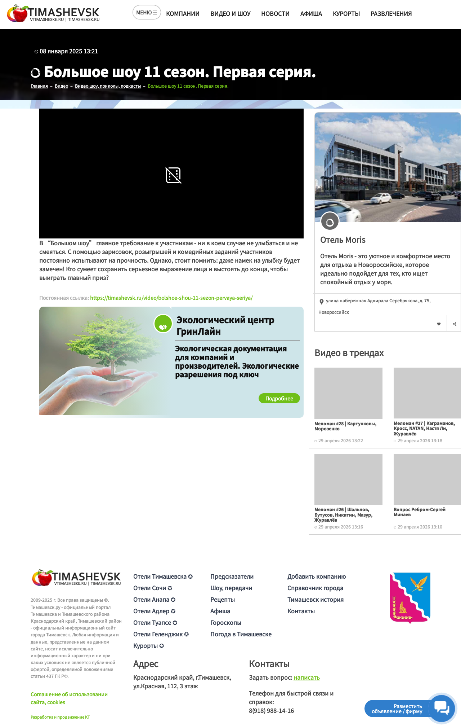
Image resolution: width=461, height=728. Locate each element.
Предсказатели (232, 576)
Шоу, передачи (231, 587)
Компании (183, 13)
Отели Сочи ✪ (152, 587)
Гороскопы (225, 622)
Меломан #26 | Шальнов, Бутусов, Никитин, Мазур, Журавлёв (343, 514)
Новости (275, 13)
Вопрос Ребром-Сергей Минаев (420, 511)
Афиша (311, 13)
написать (307, 677)
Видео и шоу (230, 13)
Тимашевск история (315, 599)
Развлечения (391, 13)
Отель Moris (342, 239)
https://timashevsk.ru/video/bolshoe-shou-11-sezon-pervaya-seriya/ (171, 297)
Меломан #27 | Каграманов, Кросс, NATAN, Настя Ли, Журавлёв (424, 428)
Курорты (346, 13)
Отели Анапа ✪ (154, 599)
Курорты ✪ (148, 645)
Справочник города (315, 587)
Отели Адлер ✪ (154, 610)
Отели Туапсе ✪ (155, 622)
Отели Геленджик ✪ (161, 633)
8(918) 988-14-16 (271, 710)
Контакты (301, 610)
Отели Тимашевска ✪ (163, 576)
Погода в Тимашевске (241, 633)
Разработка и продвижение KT (60, 717)
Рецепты (222, 599)
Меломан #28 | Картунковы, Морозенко (345, 425)
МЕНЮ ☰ (146, 12)
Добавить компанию (316, 576)
